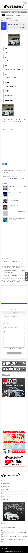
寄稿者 (18, 31)
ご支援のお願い (5, 499)
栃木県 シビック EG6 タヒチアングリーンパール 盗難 (17, 219)
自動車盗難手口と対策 (6, 486)
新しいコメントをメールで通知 (15, 348)
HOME (3, 480)
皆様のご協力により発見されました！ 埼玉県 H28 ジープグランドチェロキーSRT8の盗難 (14, 262)
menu (25, 2)
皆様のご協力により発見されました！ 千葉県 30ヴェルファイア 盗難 (14, 271)
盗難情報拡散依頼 (6, 496)
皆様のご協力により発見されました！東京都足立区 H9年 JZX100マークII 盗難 (14, 280)
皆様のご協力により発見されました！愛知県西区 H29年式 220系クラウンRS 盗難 (15, 267)
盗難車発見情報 (5, 489)
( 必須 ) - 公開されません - (10, 327)
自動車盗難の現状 (6, 483)
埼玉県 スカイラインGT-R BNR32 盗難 (17, 186)
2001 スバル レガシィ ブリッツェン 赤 (17, 205)
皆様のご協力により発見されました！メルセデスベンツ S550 (14, 276)
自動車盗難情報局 (10, 551)
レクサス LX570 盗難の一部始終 (8, 527)
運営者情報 (4, 548)
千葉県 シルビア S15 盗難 (15, 192)
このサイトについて (6, 493)
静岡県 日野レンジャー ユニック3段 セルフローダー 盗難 (14, 171)
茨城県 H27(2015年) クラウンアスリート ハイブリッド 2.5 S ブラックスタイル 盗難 (13, 177)
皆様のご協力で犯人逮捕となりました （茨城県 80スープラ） (17, 199)
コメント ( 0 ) (14, 312)
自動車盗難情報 (8, 18)
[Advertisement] (14, 146)
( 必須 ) (6, 323)
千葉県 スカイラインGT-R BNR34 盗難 (17, 212)
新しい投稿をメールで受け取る (15, 350)
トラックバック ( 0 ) (14, 309)
